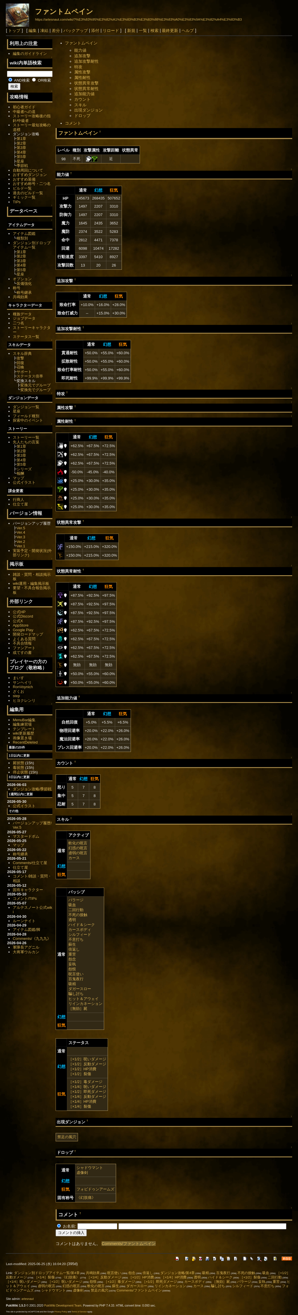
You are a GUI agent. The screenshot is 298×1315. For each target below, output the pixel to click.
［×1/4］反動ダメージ (87, 1096)
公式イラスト (24, 482)
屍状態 (18, 763)
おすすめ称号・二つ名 (32, 183)
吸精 (72, 984)
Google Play (23, 630)
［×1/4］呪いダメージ (87, 1086)
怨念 (72, 959)
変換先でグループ (35, 390)
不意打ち (76, 939)
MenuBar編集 (24, 720)
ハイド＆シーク (81, 924)
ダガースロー (79, 989)
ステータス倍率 (30, 376)
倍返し (74, 949)
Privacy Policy (60, 1312)
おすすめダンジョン (30, 174)
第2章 (21, 143)
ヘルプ (188, 30)
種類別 (22, 238)
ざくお (18, 691)
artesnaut (28, 1298)
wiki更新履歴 (23, 733)
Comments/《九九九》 (32, 938)
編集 (33, 30)
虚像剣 (82, 1172)
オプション (22, 279)
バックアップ (75, 30)
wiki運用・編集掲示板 (31, 583)
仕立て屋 (20, 504)
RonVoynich (23, 687)
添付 (95, 30)
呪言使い (76, 974)
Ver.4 (21, 532)
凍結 (44, 30)
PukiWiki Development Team (62, 1305)
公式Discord (23, 616)
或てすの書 (22, 652)
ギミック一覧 (24, 197)
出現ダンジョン (88, 110)
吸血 (72, 905)
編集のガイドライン (30, 53)
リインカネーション (85, 1003)
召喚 (20, 367)
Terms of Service (79, 1312)
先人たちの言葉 (26, 442)
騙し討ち (76, 994)
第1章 (21, 138)
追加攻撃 (82, 55)
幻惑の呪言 (77, 848)
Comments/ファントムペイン (129, 1243)
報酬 (20, 473)
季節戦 (22, 165)
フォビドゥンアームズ (95, 1189)
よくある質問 (24, 639)
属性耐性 (82, 77)
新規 (131, 30)
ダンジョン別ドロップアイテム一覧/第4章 (47, 1273)
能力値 (80, 50)
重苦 (72, 954)
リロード (111, 30)
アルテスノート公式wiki (32, 909)
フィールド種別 (26, 416)
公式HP (19, 612)
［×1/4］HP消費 (82, 1101)
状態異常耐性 (86, 88)
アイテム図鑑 (24, 233)
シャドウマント (90, 1167)
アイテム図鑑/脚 (26, 929)
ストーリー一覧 (26, 437)
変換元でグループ (35, 385)
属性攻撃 (82, 72)
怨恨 (72, 969)
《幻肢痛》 (86, 1197)
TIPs (17, 202)
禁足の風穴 (66, 1137)
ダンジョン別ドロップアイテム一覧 (32, 245)
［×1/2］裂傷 (79, 1074)
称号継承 (24, 292)
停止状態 (20, 772)
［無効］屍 (77, 1008)
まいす (18, 678)
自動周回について (28, 170)
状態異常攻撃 (86, 83)
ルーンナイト (24, 921)
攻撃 (20, 358)
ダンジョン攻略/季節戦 (32, 789)
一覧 (143, 30)
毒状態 (18, 767)
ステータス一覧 (26, 336)
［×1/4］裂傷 (79, 1106)
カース (74, 858)
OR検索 (41, 80)
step (16, 696)
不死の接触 (77, 915)
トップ (14, 30)
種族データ (22, 314)
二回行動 (76, 910)
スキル (80, 104)
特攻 (78, 66)
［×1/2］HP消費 (82, 1069)
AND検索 (18, 80)
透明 (72, 920)
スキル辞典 (22, 353)
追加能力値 (84, 93)
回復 (20, 363)
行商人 (18, 499)
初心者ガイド (24, 107)
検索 (154, 30)
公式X (18, 621)
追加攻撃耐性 (86, 61)
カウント (82, 99)
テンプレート (24, 729)
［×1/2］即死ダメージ (87, 1091)
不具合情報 (22, 643)
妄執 (72, 964)
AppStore (21, 625)
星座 (20, 161)
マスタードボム (26, 836)
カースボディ (79, 929)
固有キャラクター (28, 890)
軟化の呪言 (77, 843)
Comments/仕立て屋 (30, 863)
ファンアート (24, 648)
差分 (56, 30)
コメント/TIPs (25, 898)
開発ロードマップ (28, 634)
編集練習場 (22, 724)
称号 (16, 288)
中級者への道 (24, 111)
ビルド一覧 (22, 188)
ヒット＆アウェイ (83, 998)
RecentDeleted (25, 742)
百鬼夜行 (76, 979)
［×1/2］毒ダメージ (85, 1082)
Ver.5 (21, 528)
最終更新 (170, 30)
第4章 (21, 152)
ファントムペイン (64, 11)
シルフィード (79, 934)
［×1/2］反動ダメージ (87, 1064)
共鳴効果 (20, 297)
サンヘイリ (22, 682)
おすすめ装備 (24, 179)
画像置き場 (22, 738)
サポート (24, 372)
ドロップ (82, 115)
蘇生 (72, 944)
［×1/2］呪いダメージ (87, 1059)
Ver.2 (21, 541)
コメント (73, 123)
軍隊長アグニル (26, 947)
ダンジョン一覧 (26, 407)
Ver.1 (21, 546)
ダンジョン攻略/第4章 (177, 1273)
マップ (18, 478)
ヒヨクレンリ (24, 700)
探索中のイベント (28, 420)
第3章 (21, 147)
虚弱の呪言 (77, 853)
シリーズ (24, 469)
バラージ (76, 900)
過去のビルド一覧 (28, 193)
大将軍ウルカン (26, 952)
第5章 (21, 156)
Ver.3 (21, 537)
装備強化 (24, 283)
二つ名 (18, 323)
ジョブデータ (24, 318)
